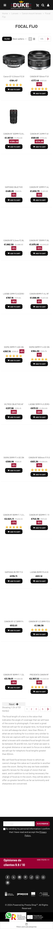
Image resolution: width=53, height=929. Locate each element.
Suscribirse (42, 824)
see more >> (43, 859)
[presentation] (19, 843)
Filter (7, 39)
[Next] (48, 39)
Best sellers (20, 38)
